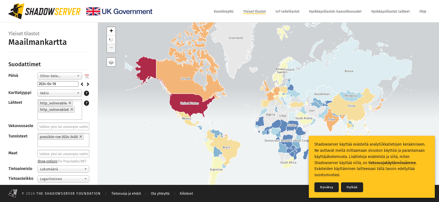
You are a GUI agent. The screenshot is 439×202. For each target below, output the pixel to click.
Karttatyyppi (19, 92)
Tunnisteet (17, 136)
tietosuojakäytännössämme (392, 162)
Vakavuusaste (20, 125)
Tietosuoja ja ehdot (126, 194)
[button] (111, 40)
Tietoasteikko (20, 178)
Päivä (13, 75)
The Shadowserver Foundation (68, 194)
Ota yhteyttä (160, 194)
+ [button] (111, 31)
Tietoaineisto (20, 168)
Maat (12, 153)
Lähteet (15, 102)
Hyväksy (326, 187)
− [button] (111, 48)
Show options (47, 161)
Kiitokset (186, 194)
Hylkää (352, 187)
